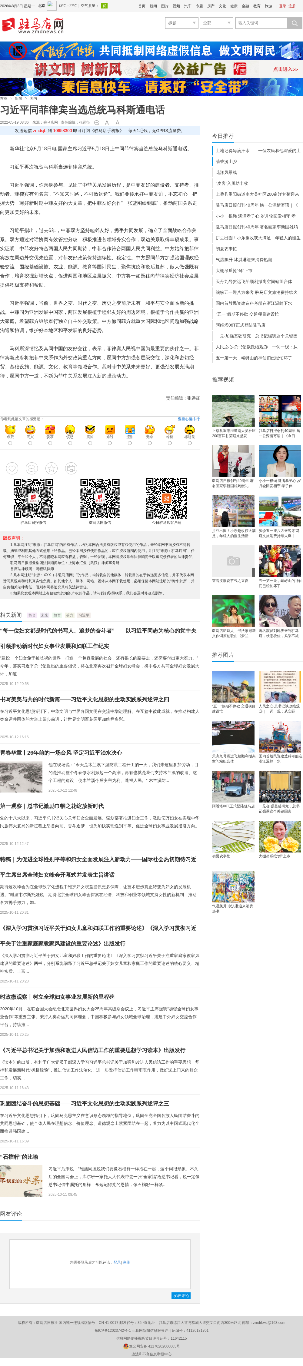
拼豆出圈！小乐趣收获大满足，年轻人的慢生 (258, 237)
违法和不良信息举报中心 (151, 1354)
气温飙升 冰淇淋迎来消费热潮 (244, 259)
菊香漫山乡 (226, 161)
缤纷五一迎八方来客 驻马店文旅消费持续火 (257, 292)
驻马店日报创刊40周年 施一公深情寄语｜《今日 (279, 433)
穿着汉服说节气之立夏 (230, 581)
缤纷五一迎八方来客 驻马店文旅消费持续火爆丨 (279, 533)
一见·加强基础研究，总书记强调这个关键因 (257, 336)
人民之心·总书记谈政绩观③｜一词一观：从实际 (279, 708)
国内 (33, 98)
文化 (222, 6)
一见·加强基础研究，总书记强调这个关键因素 (279, 808)
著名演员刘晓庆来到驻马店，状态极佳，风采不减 (279, 633)
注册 (292, 6)
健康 (234, 6)
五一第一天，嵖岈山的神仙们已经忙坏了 (254, 357)
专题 (199, 6)
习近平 (83, 615)
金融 (245, 6)
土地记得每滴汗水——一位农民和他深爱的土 (258, 150)
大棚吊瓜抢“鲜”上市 (234, 270)
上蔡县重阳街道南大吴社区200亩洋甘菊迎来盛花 (234, 433)
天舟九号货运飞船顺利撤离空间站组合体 (254, 281)
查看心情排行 (189, 419)
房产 (211, 6)
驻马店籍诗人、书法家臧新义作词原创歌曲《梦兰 (234, 633)
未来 (44, 615)
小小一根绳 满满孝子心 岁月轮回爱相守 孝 (256, 216)
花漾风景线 (226, 172)
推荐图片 (223, 655)
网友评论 (11, 1214)
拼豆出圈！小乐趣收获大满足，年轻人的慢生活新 (234, 533)
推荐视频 (223, 380)
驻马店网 (50, 122)
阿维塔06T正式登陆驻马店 (240, 325)
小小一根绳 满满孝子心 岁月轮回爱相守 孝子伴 (280, 483)
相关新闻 (11, 615)
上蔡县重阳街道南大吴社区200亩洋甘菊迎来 (257, 194)
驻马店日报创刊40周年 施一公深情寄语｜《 (257, 205)
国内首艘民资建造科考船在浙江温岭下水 (254, 303)
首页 (141, 6)
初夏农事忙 (226, 248)
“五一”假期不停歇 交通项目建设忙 (247, 314)
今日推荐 (223, 136)
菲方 (69, 615)
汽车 (187, 6)
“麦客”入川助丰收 (232, 183)
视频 (176, 6)
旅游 (268, 6)
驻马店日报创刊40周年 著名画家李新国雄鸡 (257, 226)
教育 (257, 6)
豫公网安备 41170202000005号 (151, 1346)
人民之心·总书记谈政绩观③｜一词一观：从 (257, 346)
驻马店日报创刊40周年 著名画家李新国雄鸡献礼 (233, 483)
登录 (282, 6)
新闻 (153, 6)
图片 (164, 6)
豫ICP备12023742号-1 (113, 1330)
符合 (32, 615)
